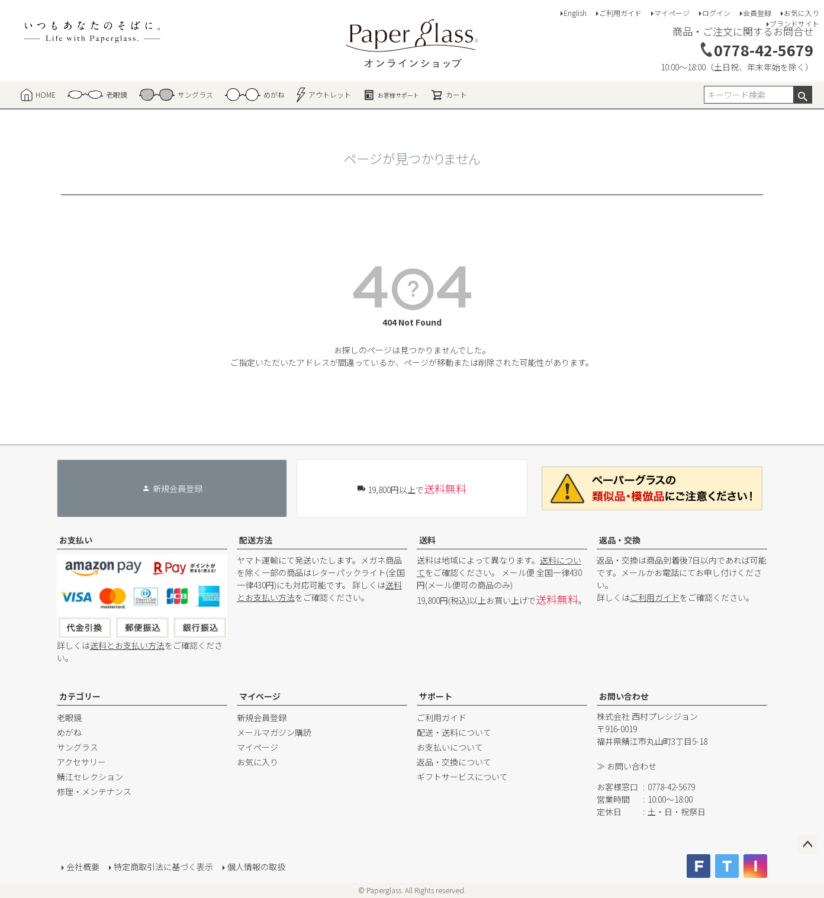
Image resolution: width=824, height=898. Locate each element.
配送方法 (255, 540)
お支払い (75, 540)
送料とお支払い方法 (127, 645)
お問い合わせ (624, 696)
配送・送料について (454, 732)
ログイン (716, 13)
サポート (435, 696)
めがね (69, 732)
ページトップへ (807, 844)
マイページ (672, 13)
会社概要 (82, 867)
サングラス (77, 747)
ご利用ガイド (620, 13)
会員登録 (757, 13)
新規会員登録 (262, 717)
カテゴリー (80, 696)
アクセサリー (81, 762)
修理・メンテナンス (94, 791)
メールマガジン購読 (274, 732)
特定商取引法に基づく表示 (163, 867)
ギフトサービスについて (462, 777)
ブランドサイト (794, 23)
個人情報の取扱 (256, 867)
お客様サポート (391, 95)
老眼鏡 (69, 717)
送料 (427, 540)
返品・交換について (454, 762)
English (575, 13)
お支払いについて (450, 747)
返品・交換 (619, 540)
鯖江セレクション (90, 777)
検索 (802, 94)
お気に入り (801, 13)
